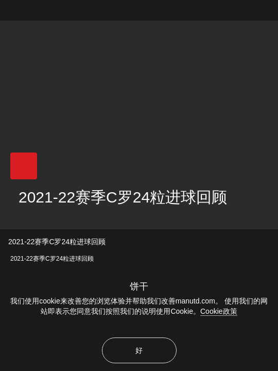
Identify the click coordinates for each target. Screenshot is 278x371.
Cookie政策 (218, 311)
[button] (23, 166)
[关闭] (272, 6)
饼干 (139, 286)
